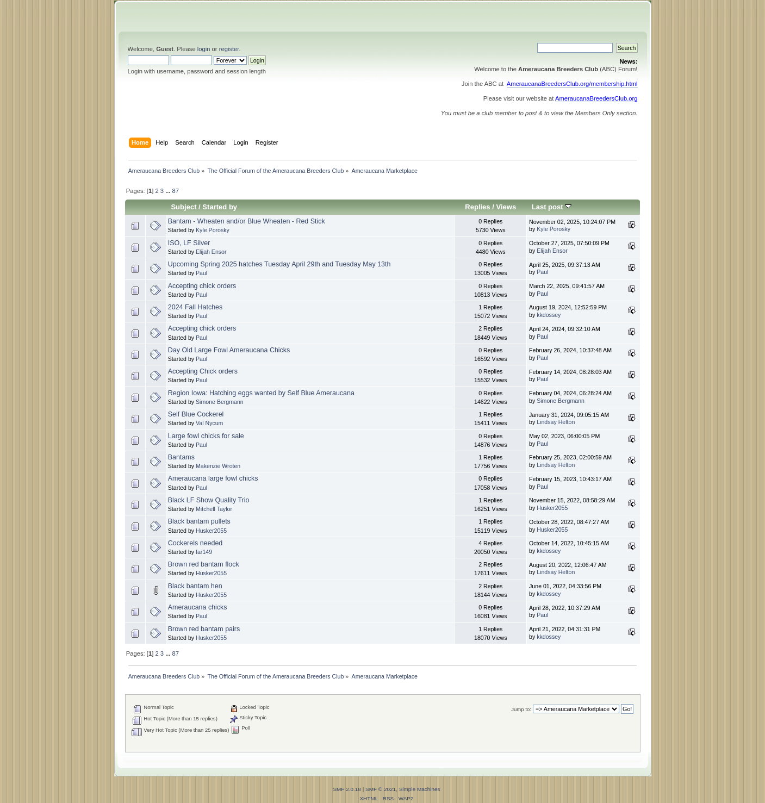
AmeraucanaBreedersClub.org (596, 98)
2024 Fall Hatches (195, 307)
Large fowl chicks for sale (206, 436)
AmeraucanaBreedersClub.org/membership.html (572, 83)
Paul (201, 273)
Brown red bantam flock (203, 564)
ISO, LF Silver (189, 243)
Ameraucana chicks (197, 607)
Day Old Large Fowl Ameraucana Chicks (229, 350)
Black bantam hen (195, 586)
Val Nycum (209, 423)
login (203, 49)
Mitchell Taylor (214, 509)
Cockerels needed (195, 543)
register (229, 49)
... (168, 191)
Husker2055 (552, 508)
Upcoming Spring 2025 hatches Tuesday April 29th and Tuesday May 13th (279, 264)
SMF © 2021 (380, 789)
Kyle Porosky (212, 230)
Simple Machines (419, 789)
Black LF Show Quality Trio (209, 500)
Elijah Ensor (211, 251)
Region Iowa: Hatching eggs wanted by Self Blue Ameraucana (261, 393)
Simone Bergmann (220, 402)
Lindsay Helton (556, 422)
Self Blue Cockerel (196, 414)
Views (506, 207)
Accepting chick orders (202, 286)
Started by (219, 207)
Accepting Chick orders (203, 371)
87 (175, 191)
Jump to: (521, 709)
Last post (552, 207)
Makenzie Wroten (218, 466)
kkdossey (549, 315)
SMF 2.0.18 (347, 789)
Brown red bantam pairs (204, 629)
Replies (477, 207)
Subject (183, 207)
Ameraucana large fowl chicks (213, 478)
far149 (204, 552)
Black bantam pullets (199, 521)
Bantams (181, 457)
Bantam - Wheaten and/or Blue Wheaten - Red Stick (246, 221)
